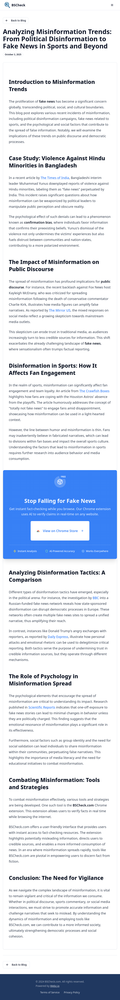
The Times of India (55, 178)
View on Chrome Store (60, 531)
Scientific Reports (41, 707)
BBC (96, 598)
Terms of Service (50, 992)
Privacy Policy (72, 992)
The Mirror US (59, 310)
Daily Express (58, 636)
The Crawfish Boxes (94, 391)
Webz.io (54, 986)
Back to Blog (15, 20)
